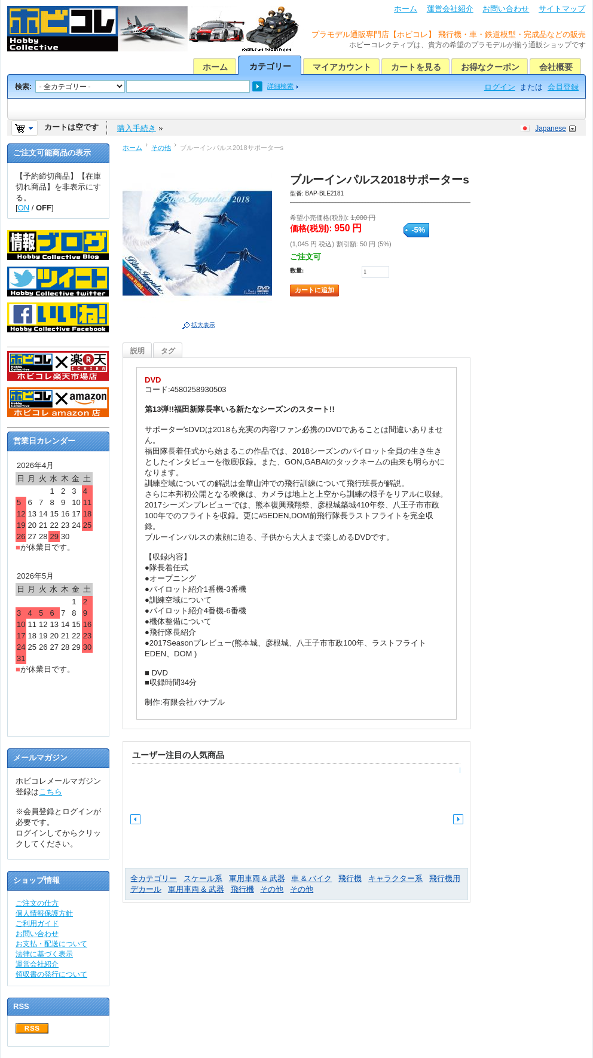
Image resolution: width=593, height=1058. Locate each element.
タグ (168, 351)
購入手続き (136, 128)
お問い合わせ (505, 8)
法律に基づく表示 (44, 954)
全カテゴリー (153, 878)
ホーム (405, 8)
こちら (50, 791)
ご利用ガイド (37, 923)
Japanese (550, 128)
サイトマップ (562, 8)
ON (24, 207)
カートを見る (416, 67)
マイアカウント (342, 67)
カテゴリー (270, 66)
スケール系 (203, 878)
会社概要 (556, 67)
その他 (161, 147)
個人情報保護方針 (44, 913)
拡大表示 (203, 325)
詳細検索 (280, 86)
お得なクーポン (490, 67)
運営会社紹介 (450, 8)
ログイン (499, 86)
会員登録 (563, 86)
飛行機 (350, 878)
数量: (297, 270)
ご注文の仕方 (37, 903)
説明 (137, 351)
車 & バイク (311, 878)
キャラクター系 (395, 878)
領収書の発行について (51, 974)
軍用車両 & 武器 (257, 878)
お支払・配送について (51, 944)
